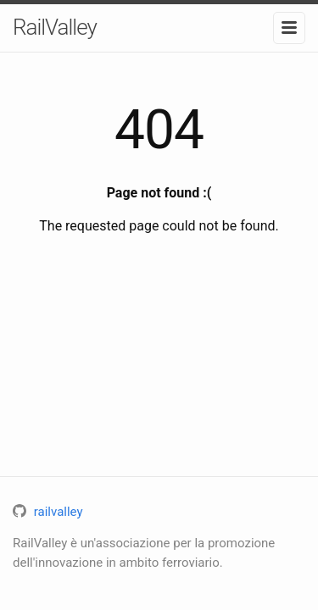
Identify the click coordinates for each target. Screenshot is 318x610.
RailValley (55, 27)
